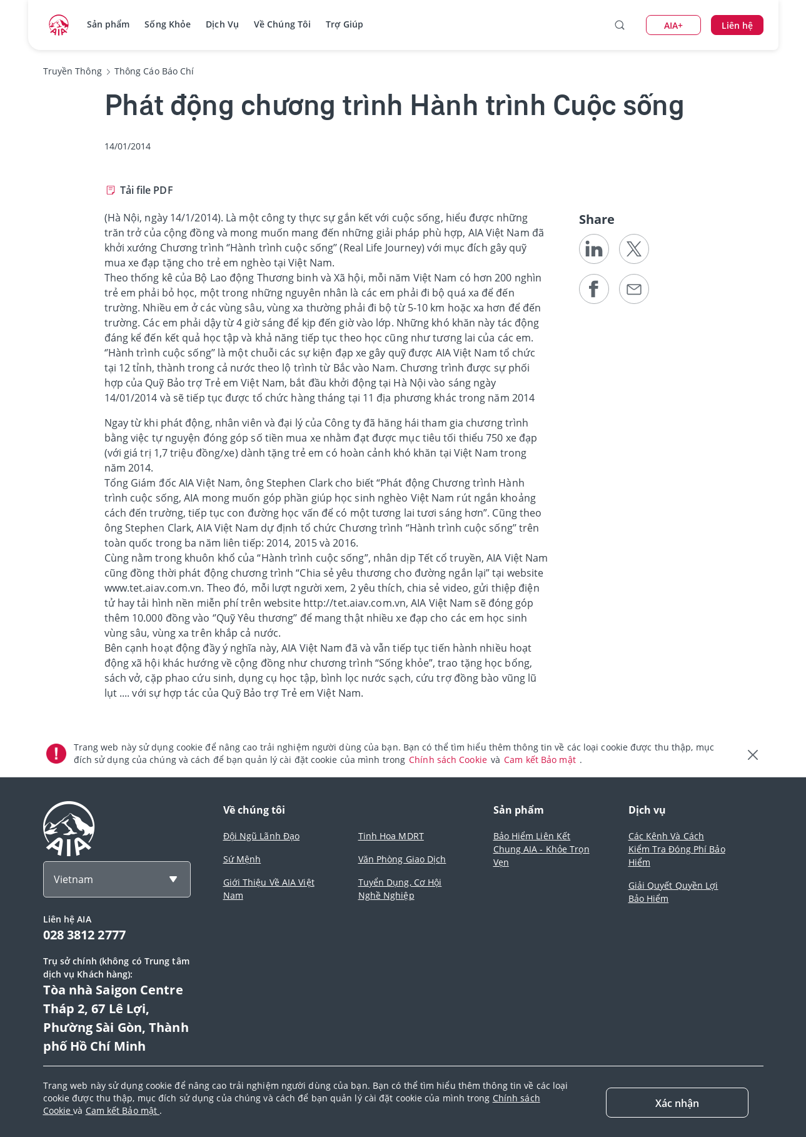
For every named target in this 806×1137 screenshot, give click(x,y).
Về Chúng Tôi (282, 24)
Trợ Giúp (344, 24)
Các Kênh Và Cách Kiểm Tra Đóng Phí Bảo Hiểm (676, 849)
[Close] (677, 1103)
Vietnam (73, 879)
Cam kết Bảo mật (541, 760)
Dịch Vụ (222, 24)
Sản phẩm (108, 24)
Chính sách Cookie (449, 760)
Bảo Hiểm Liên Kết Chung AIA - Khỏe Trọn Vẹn (541, 849)
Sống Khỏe (167, 24)
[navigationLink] (58, 25)
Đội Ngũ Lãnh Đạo (261, 836)
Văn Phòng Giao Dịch (402, 859)
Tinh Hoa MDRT (391, 836)
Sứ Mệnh (242, 859)
